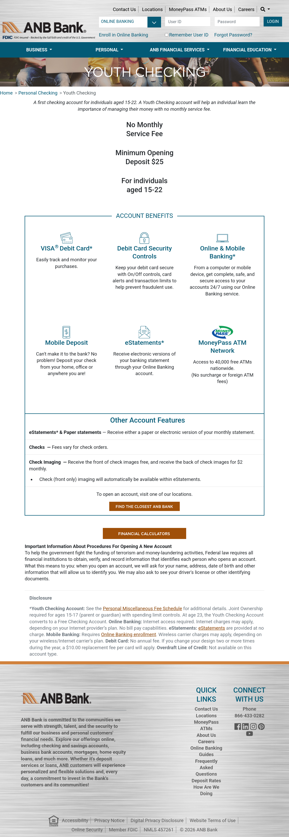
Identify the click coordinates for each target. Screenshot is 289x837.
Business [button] (37, 49)
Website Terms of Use (213, 820)
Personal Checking (37, 93)
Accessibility (75, 820)
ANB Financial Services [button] (178, 49)
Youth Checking (79, 93)
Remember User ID (188, 35)
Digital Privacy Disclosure (157, 820)
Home (6, 93)
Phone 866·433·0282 (249, 712)
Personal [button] (107, 49)
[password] (237, 21)
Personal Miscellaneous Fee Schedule (142, 608)
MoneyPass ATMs (188, 9)
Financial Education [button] (248, 49)
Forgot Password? (233, 35)
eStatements (211, 628)
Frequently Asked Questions (206, 767)
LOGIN (273, 21)
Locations (152, 9)
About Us (222, 9)
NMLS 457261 (159, 829)
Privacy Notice (109, 820)
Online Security (87, 829)
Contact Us (124, 9)
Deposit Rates (206, 780)
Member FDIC (123, 829)
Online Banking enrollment (128, 634)
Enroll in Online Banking (123, 35)
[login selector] (130, 21)
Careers (246, 9)
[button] (265, 9)
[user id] (188, 21)
